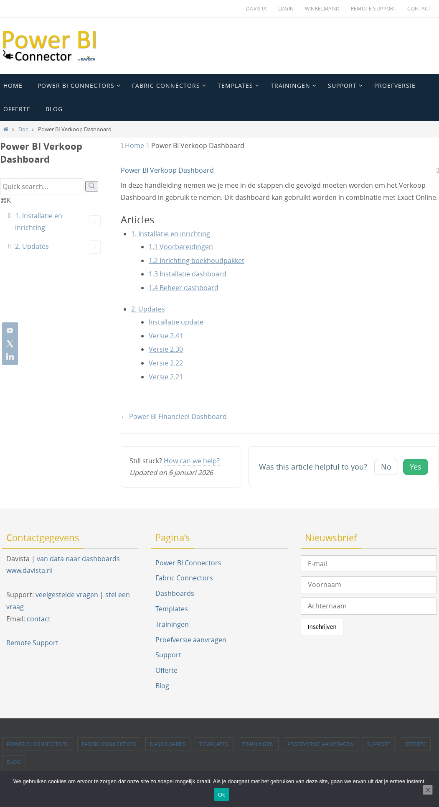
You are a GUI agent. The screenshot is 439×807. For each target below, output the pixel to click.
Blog (162, 685)
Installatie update (176, 322)
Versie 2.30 (166, 349)
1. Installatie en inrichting (58, 221)
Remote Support (374, 8)
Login (286, 8)
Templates (171, 608)
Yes (415, 467)
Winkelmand (322, 8)
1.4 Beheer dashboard (183, 287)
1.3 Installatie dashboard (187, 273)
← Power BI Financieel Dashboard (174, 416)
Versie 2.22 (166, 363)
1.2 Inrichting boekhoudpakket (196, 260)
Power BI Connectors (188, 562)
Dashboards (174, 593)
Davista (256, 8)
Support (168, 654)
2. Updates (58, 247)
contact (39, 618)
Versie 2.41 (166, 335)
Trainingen (172, 624)
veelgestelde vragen (67, 594)
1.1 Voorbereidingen (181, 246)
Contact (419, 8)
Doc (23, 129)
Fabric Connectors (184, 577)
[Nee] (428, 790)
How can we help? (192, 460)
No (386, 467)
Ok (221, 795)
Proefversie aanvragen (190, 639)
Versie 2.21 (166, 376)
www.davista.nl (29, 570)
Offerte (166, 670)
